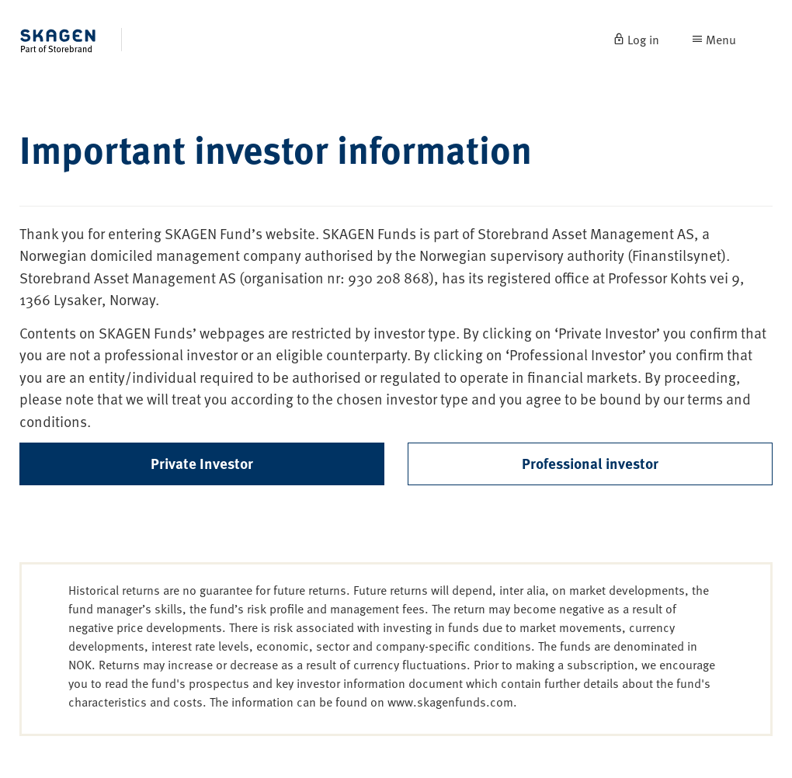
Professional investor (590, 463)
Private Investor (202, 463)
